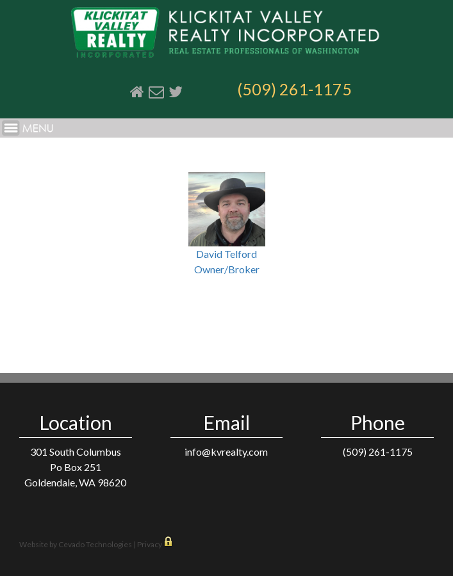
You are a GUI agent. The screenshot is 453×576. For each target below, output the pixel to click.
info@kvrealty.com (226, 451)
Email (156, 91)
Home (137, 91)
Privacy (149, 544)
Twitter (176, 91)
